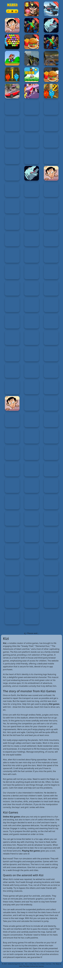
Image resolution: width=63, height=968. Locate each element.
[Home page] (16, 11)
